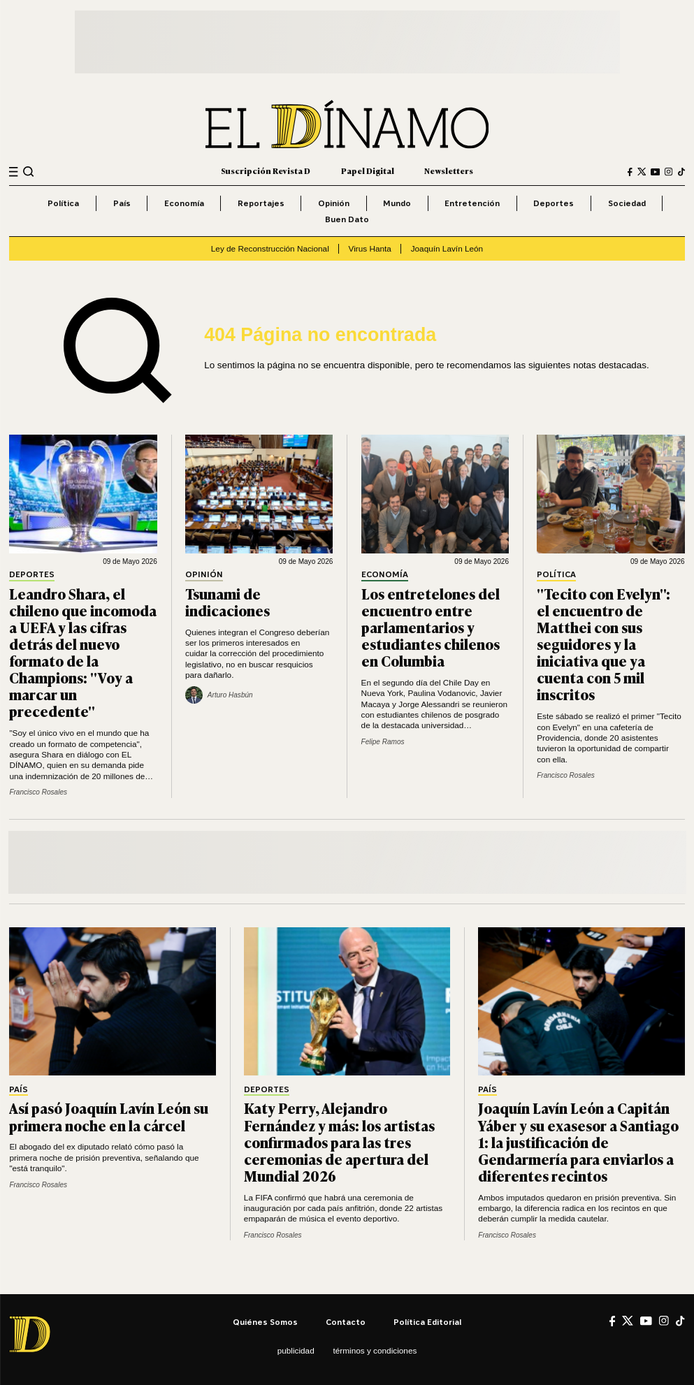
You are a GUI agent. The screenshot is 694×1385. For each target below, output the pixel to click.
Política (63, 203)
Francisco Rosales (38, 792)
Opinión (333, 203)
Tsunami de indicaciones (227, 602)
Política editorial (427, 1322)
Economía (184, 203)
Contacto (346, 1322)
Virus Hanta (370, 248)
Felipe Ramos (383, 742)
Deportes (553, 203)
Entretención (472, 203)
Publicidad (296, 1350)
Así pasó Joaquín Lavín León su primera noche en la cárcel (108, 1116)
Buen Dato (347, 219)
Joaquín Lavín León (447, 248)
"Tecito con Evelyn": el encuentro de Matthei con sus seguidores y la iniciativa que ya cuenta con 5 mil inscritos (603, 644)
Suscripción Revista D (265, 171)
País (122, 203)
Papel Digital (367, 171)
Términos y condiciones (375, 1350)
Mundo (397, 203)
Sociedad (627, 203)
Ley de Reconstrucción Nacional (270, 248)
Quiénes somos (265, 1322)
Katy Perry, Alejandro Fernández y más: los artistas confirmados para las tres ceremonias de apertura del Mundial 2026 (339, 1141)
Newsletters (448, 171)
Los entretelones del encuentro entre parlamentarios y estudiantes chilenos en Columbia (430, 627)
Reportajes (261, 203)
